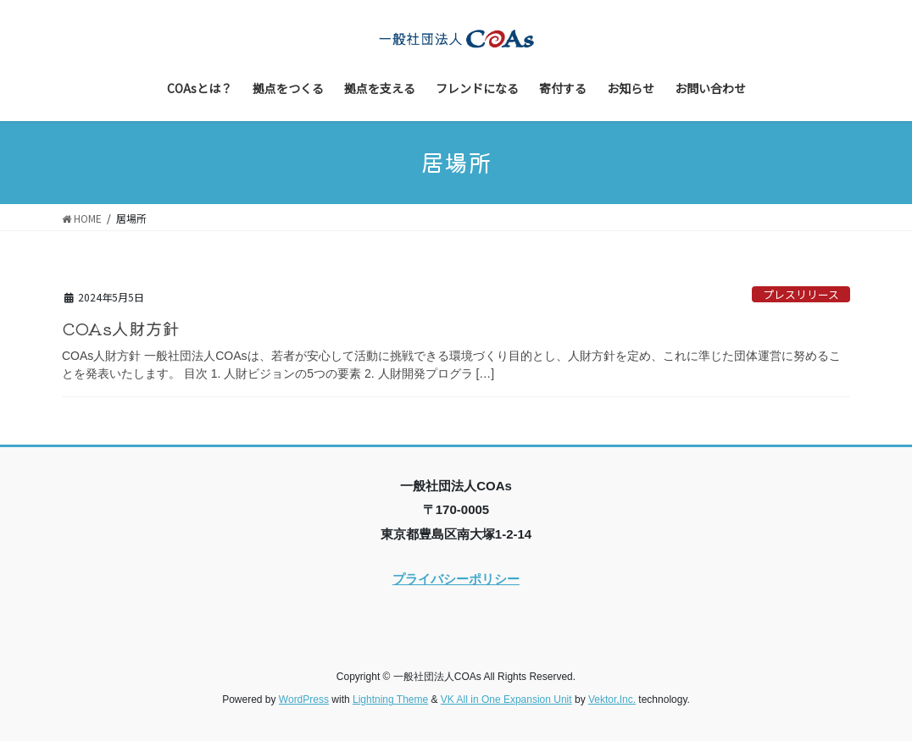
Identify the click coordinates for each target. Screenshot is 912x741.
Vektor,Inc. (612, 699)
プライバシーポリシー (456, 579)
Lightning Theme (390, 699)
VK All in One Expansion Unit (506, 699)
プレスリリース (801, 294)
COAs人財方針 (121, 328)
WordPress (304, 699)
